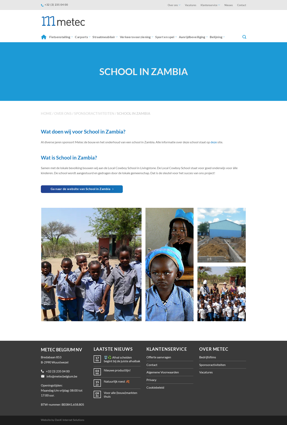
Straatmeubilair (105, 37)
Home (43, 36)
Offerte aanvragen (158, 357)
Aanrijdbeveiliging (193, 37)
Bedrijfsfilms (207, 357)
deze (214, 142)
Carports (83, 37)
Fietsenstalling (61, 37)
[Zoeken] (244, 37)
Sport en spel (166, 37)
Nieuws (228, 5)
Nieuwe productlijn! (117, 370)
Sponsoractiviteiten (94, 113)
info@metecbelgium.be (62, 376)
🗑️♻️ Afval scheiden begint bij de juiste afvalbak (122, 359)
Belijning (217, 37)
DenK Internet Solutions (69, 419)
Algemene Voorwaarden (162, 372)
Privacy (151, 380)
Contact (241, 5)
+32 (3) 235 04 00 (58, 371)
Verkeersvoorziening (136, 37)
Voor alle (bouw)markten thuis (120, 394)
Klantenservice (210, 5)
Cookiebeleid (155, 387)
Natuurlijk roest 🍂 (117, 381)
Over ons (174, 5)
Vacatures (190, 5)
